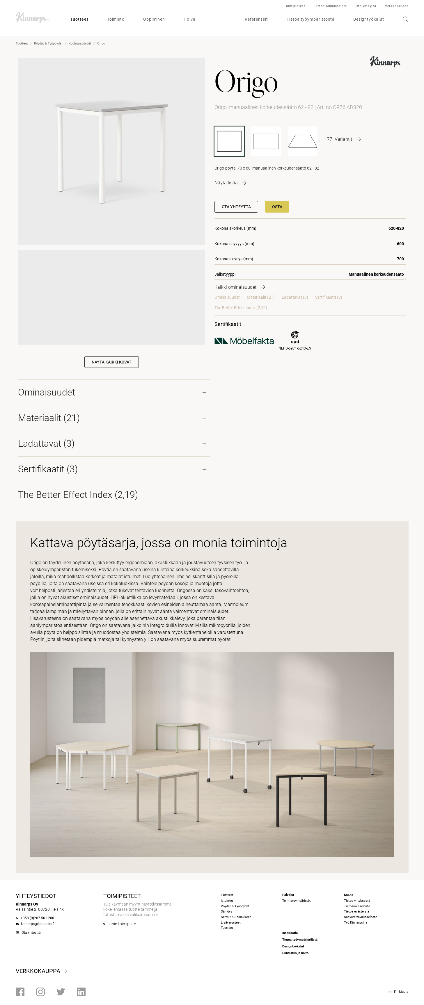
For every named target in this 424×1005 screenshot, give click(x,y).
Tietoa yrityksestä (357, 901)
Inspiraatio (290, 933)
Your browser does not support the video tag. (111, 296)
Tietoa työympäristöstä (311, 19)
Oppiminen (154, 19)
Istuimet (227, 901)
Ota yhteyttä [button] (236, 206)
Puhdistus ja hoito (295, 953)
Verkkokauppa (397, 6)
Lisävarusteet (231, 922)
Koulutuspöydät (80, 43)
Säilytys (226, 911)
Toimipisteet (294, 6)
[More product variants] (342, 139)
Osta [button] (277, 206)
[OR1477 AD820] (302, 141)
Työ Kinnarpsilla (355, 922)
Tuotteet (79, 19)
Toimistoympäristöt (296, 901)
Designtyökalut (368, 19)
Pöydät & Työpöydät (48, 43)
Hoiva (190, 19)
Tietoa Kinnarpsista (330, 6)
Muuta (403, 992)
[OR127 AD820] (266, 141)
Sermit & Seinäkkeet (236, 917)
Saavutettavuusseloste (360, 917)
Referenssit (256, 19)
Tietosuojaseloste (357, 906)
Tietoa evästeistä (356, 911)
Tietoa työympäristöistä (299, 940)
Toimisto (116, 19)
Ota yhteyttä (366, 6)
